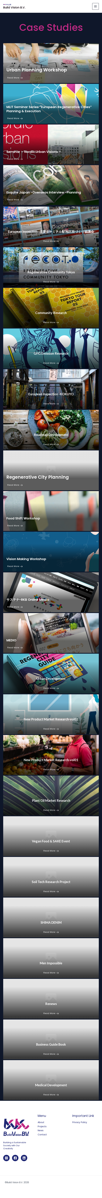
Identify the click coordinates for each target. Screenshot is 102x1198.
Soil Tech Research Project (51, 882)
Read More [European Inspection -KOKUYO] (51, 403)
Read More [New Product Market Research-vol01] (51, 769)
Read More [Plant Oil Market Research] (51, 810)
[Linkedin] (24, 1158)
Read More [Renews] (51, 1013)
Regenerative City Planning (37, 477)
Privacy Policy (79, 1122)
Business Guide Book (51, 1044)
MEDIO (11, 640)
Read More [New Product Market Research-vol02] (51, 728)
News (40, 1130)
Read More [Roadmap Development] (51, 444)
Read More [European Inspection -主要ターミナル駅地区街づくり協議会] (51, 241)
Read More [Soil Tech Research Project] (51, 891)
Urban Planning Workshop (36, 70)
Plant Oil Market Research (51, 800)
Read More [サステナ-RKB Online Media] (15, 607)
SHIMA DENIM (51, 922)
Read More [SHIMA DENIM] (51, 932)
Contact (42, 1134)
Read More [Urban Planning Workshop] (15, 77)
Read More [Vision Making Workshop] (15, 566)
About (41, 1122)
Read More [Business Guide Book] (51, 1054)
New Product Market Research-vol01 (51, 760)
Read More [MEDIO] (15, 647)
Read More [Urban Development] (51, 688)
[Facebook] (15, 1158)
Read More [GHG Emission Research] (51, 363)
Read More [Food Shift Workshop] (15, 525)
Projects (42, 1126)
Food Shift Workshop (23, 518)
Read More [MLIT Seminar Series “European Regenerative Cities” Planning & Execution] (15, 118)
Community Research (51, 313)
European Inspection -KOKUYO (51, 394)
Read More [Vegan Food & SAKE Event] (51, 850)
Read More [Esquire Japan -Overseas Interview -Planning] (15, 199)
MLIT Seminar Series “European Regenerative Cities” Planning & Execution (49, 109)
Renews (51, 1004)
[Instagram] (6, 1158)
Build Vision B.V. (14, 7)
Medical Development (51, 1085)
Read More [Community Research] (51, 322)
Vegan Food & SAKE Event (51, 841)
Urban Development (51, 678)
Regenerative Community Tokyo (51, 272)
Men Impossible (51, 963)
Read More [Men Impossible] (51, 972)
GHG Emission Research (51, 353)
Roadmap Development (51, 435)
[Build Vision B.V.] (7, 5)
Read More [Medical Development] (51, 1094)
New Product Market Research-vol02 (51, 719)
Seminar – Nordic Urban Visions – (33, 152)
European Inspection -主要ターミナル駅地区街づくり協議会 (51, 231)
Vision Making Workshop (26, 559)
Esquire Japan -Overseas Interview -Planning (43, 192)
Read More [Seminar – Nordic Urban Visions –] (15, 159)
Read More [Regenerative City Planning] (15, 485)
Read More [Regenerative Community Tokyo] (51, 281)
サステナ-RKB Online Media (27, 599)
